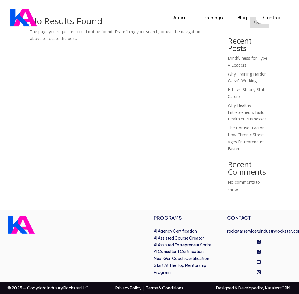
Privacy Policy (128, 287)
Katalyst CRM (277, 287)
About (180, 17)
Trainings (212, 17)
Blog (242, 17)
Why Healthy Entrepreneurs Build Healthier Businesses (247, 112)
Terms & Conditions (164, 287)
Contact (272, 17)
